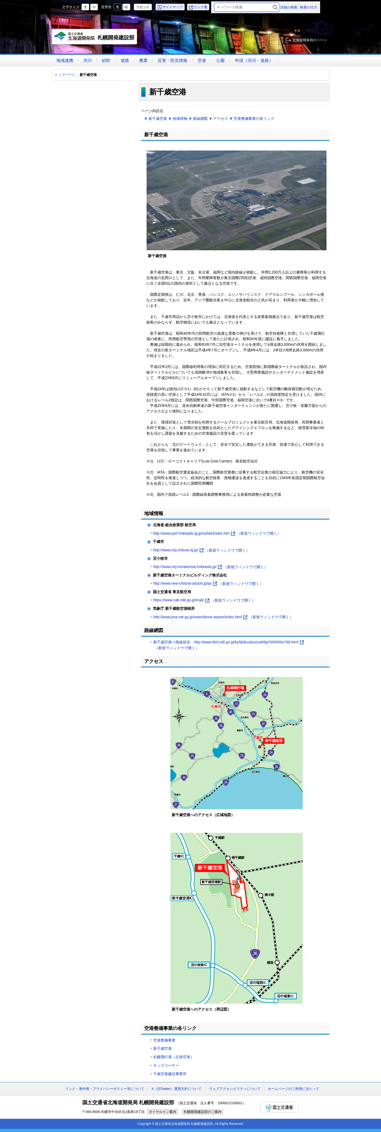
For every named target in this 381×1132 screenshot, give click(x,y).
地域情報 (180, 118)
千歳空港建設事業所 (170, 1074)
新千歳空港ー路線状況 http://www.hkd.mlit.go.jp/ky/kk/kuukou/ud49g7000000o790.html (228, 645)
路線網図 (200, 118)
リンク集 (200, 7)
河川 (87, 60)
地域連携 (64, 60)
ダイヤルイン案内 (162, 1112)
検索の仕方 (308, 7)
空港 (202, 60)
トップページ (65, 75)
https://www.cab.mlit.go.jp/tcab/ (204, 600)
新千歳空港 (157, 118)
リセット (143, 7)
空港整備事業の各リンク (254, 118)
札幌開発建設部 (95, 38)
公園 (220, 60)
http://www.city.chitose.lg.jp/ (201, 550)
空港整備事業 (164, 1040)
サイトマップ (172, 7)
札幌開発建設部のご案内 (202, 1112)
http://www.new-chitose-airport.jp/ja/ (208, 584)
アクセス (220, 118)
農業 (143, 60)
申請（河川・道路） (254, 60)
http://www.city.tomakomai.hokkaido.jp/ (210, 567)
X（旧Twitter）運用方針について (176, 1089)
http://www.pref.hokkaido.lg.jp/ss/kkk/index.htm (217, 533)
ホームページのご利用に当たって (293, 1089)
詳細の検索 (288, 7)
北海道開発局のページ (309, 40)
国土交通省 (279, 1107)
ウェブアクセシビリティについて (235, 1089)
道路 (125, 60)
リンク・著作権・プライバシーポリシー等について (104, 1089)
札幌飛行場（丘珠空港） (173, 1057)
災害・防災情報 (172, 60)
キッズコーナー (166, 1065)
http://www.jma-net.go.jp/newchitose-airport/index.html (223, 617)
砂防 (106, 60)
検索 (275, 7)
